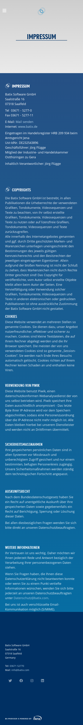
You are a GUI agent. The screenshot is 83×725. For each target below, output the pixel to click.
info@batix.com (20, 670)
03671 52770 (17, 666)
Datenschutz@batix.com (31, 629)
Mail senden (24, 129)
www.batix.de (27, 134)
